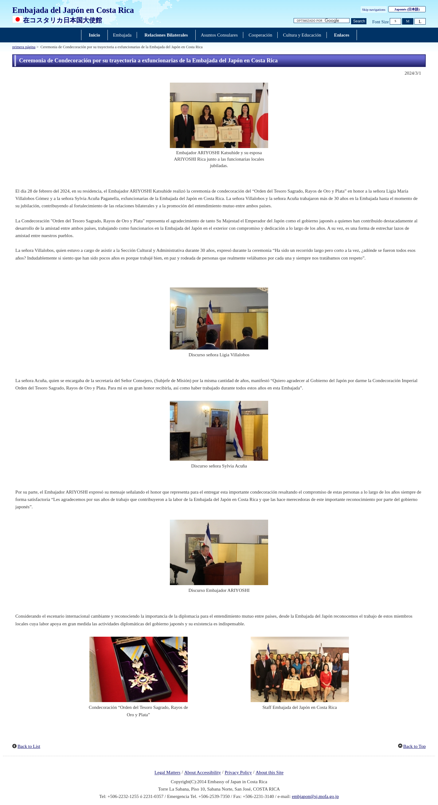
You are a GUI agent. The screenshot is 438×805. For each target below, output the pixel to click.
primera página (23, 47)
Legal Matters (167, 772)
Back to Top (414, 746)
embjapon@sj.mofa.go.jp (315, 796)
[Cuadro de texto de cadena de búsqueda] (322, 20)
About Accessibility (202, 772)
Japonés (407, 9)
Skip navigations (373, 9)
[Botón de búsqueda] (358, 21)
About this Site (270, 772)
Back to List (29, 746)
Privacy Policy (238, 772)
